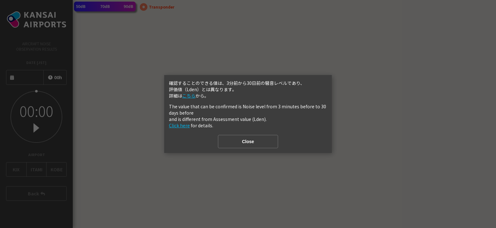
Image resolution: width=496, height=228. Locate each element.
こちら (188, 95)
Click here (179, 125)
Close (248, 141)
